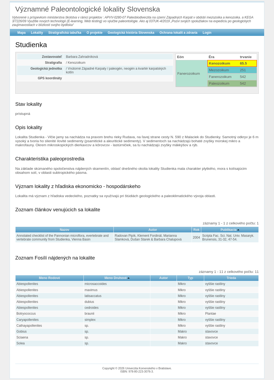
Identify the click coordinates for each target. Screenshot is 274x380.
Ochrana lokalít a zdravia (178, 33)
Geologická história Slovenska (131, 33)
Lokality (37, 33)
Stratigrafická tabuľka (64, 33)
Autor (153, 230)
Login (207, 33)
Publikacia (228, 230)
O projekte (94, 33)
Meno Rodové (49, 278)
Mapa (21, 33)
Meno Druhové (115, 278)
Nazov (64, 230)
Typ (190, 278)
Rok (196, 230)
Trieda (231, 278)
